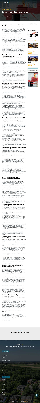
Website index (4, 373)
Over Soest (4, 358)
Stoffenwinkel (4, 386)
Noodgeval (4, 357)
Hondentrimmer (5, 381)
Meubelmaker (4, 392)
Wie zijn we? (4, 365)
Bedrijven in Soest (5, 363)
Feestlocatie (4, 395)
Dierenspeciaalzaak (5, 379)
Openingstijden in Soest (6, 360)
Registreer (3, 370)
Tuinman (3, 387)
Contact (3, 368)
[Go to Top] (36, 395)
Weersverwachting (5, 355)
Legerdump (4, 382)
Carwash (3, 394)
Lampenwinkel (4, 384)
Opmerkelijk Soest (5, 362)
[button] (37, 2)
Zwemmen (4, 389)
